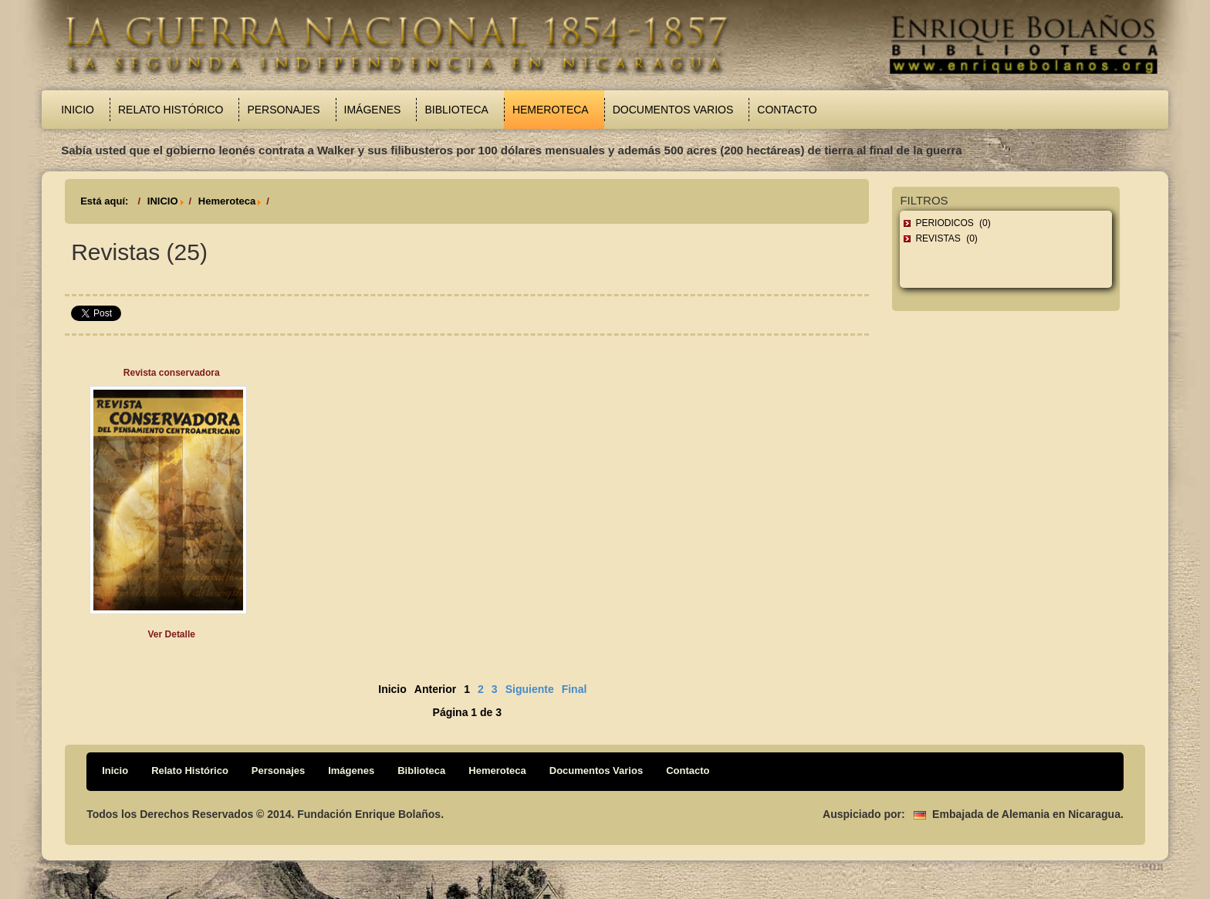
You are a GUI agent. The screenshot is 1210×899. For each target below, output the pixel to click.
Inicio (77, 109)
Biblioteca (456, 109)
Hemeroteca (550, 109)
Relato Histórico (170, 109)
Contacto (786, 109)
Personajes (283, 109)
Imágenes (372, 109)
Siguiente (529, 689)
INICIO (162, 201)
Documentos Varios (673, 109)
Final (574, 689)
